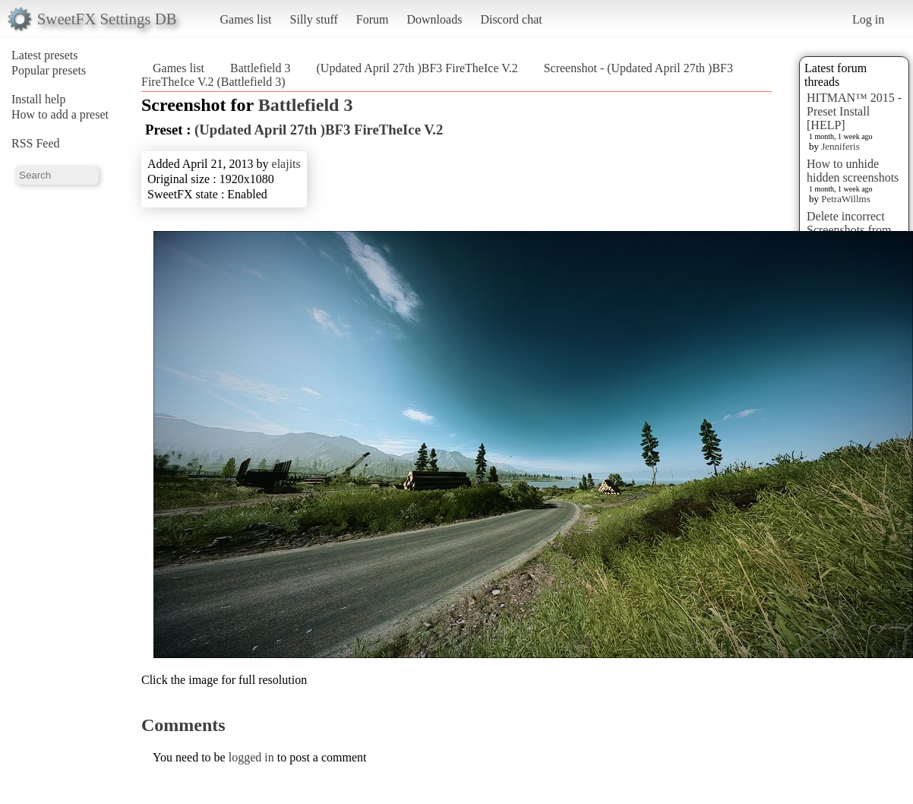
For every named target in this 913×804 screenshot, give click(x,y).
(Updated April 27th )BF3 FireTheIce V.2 (417, 68)
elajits (286, 163)
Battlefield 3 (260, 68)
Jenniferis (840, 146)
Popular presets (48, 70)
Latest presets (44, 55)
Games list (246, 19)
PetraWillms (845, 198)
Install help (38, 99)
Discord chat (511, 19)
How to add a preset (60, 114)
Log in (868, 19)
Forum (372, 19)
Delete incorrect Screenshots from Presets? (849, 230)
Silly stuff (314, 19)
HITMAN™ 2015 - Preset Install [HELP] (854, 111)
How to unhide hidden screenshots (853, 170)
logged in (251, 757)
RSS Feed (35, 143)
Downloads (434, 19)
